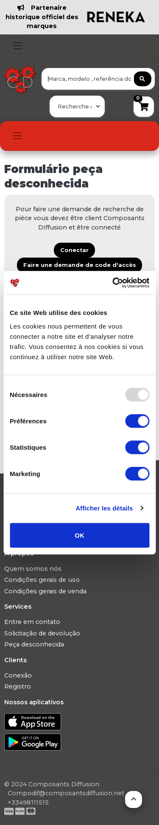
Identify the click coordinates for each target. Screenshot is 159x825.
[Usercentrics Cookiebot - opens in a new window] (113, 282)
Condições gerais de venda (45, 591)
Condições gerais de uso (42, 580)
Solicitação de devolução (42, 633)
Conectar (74, 250)
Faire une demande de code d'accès (79, 265)
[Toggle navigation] (18, 46)
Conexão (18, 675)
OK (79, 535)
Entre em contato (32, 622)
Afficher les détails (104, 508)
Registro (17, 686)
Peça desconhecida (34, 644)
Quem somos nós (32, 569)
